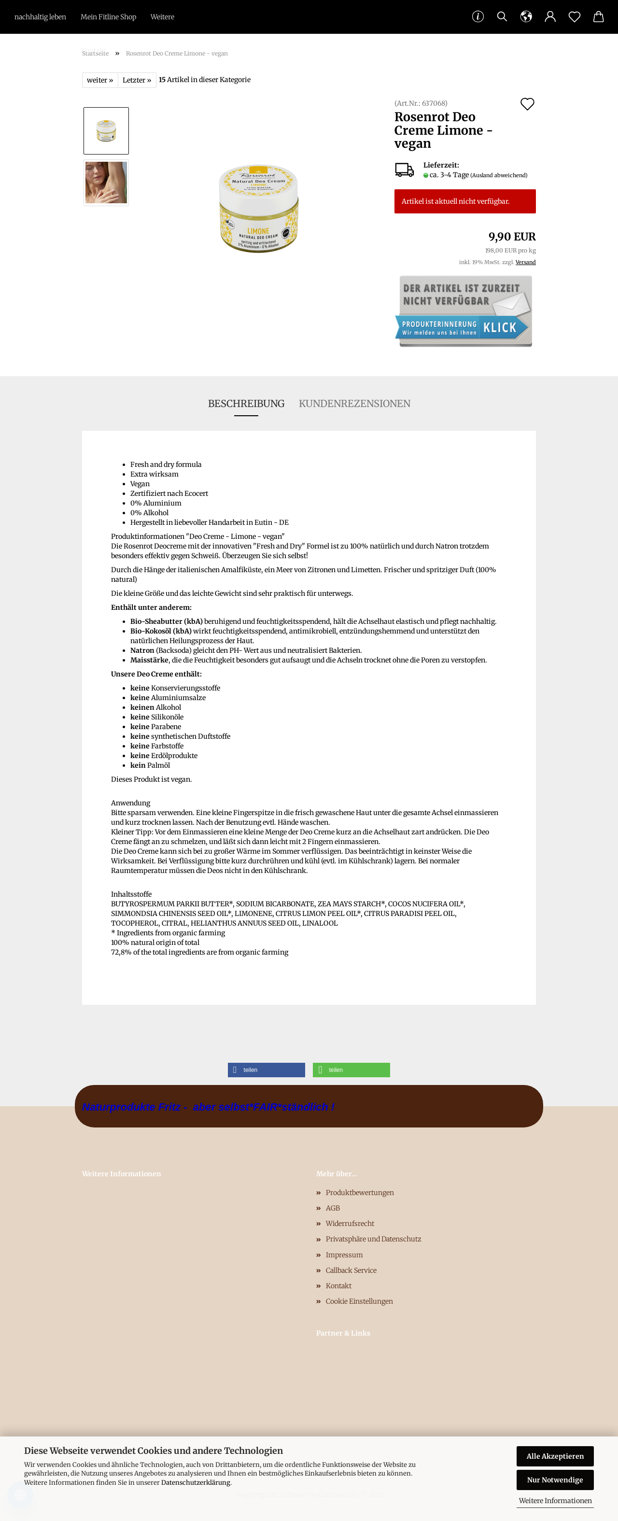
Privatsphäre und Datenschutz (373, 1239)
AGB (333, 1208)
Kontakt (93, 50)
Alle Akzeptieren (555, 1456)
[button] (266, 1070)
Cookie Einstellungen (359, 1301)
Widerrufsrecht (350, 1223)
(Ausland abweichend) (499, 175)
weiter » (100, 80)
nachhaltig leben (40, 17)
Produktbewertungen (360, 1192)
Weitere (162, 17)
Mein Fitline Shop (108, 17)
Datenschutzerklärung (195, 1483)
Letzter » (137, 80)
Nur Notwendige (555, 1480)
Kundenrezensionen (354, 403)
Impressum (344, 1255)
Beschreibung (246, 403)
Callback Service (351, 1270)
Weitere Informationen (555, 1500)
